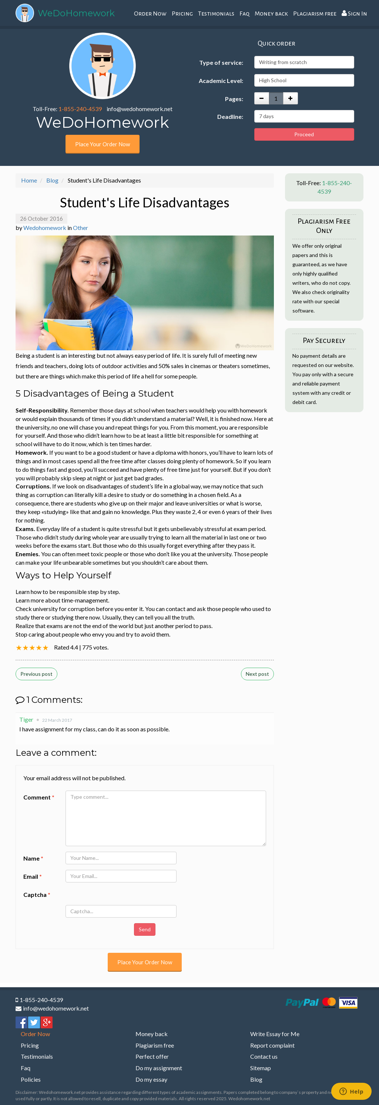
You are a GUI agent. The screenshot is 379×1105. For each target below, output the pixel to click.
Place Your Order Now (102, 144)
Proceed (304, 134)
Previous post (36, 674)
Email (32, 876)
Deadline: (230, 116)
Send (145, 929)
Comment (38, 797)
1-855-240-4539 (80, 108)
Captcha (36, 894)
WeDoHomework (76, 13)
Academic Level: (221, 80)
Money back (271, 13)
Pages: (234, 98)
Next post (257, 674)
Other (80, 227)
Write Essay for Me (274, 1033)
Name (33, 858)
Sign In (354, 13)
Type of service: (221, 62)
